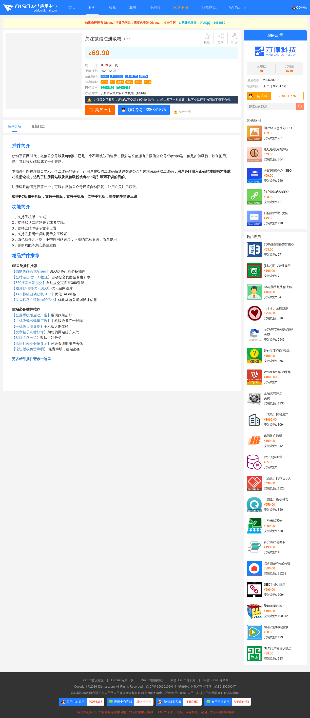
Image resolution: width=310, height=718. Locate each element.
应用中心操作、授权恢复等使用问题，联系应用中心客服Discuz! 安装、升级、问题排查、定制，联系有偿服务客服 (155, 712)
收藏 (207, 42)
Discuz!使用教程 (152, 680)
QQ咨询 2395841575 (147, 110)
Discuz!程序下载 (122, 680)
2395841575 (271, 96)
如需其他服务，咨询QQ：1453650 (201, 23)
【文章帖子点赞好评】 (29, 332)
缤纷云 (272, 35)
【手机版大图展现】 (28, 326)
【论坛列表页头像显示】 (31, 343)
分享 (221, 42)
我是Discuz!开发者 (183, 680)
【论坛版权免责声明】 (29, 349)
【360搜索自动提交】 (29, 283)
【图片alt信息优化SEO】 (31, 288)
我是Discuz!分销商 (215, 680)
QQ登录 (299, 7)
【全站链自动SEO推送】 (31, 277)
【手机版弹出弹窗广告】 (31, 321)
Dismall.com (106, 686)
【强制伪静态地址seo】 (31, 271)
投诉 (234, 42)
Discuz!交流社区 (93, 680)
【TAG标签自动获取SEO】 (33, 294)
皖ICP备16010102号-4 (161, 686)
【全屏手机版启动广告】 (31, 315)
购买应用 (103, 110)
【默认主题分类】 (26, 338)
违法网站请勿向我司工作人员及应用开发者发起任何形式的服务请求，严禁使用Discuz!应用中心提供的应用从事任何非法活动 (155, 693)
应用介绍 (14, 126)
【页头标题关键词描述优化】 (35, 300)
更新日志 (38, 126)
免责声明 (185, 112)
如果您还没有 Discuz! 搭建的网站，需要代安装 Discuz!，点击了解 (130, 23)
